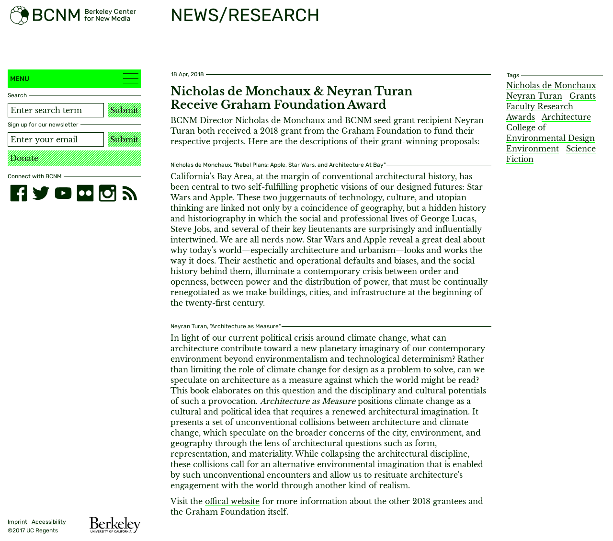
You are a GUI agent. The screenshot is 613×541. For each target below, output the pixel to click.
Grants (582, 96)
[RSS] (130, 193)
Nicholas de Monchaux (551, 85)
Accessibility (49, 521)
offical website (232, 501)
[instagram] (107, 193)
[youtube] (63, 193)
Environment (532, 148)
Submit (124, 110)
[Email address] (56, 139)
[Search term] (56, 110)
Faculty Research (539, 106)
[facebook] (19, 193)
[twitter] (41, 193)
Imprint (17, 521)
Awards (520, 117)
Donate (24, 158)
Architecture (566, 117)
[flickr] (85, 193)
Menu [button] (74, 78)
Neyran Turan (534, 96)
